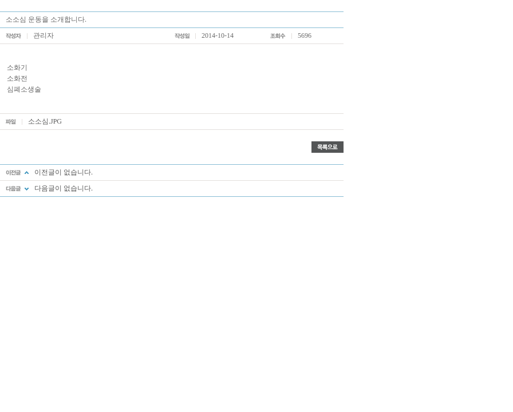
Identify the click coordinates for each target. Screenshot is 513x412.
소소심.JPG (45, 121)
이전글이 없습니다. (63, 172)
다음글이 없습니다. (63, 188)
